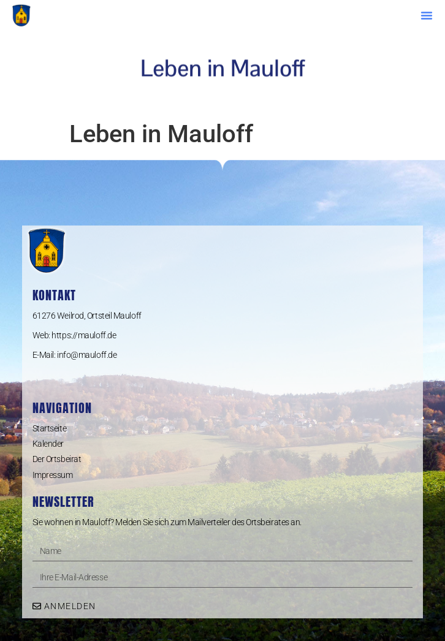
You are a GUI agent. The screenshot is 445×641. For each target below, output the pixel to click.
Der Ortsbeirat (57, 459)
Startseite (49, 428)
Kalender (48, 444)
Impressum (52, 475)
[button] (426, 15)
